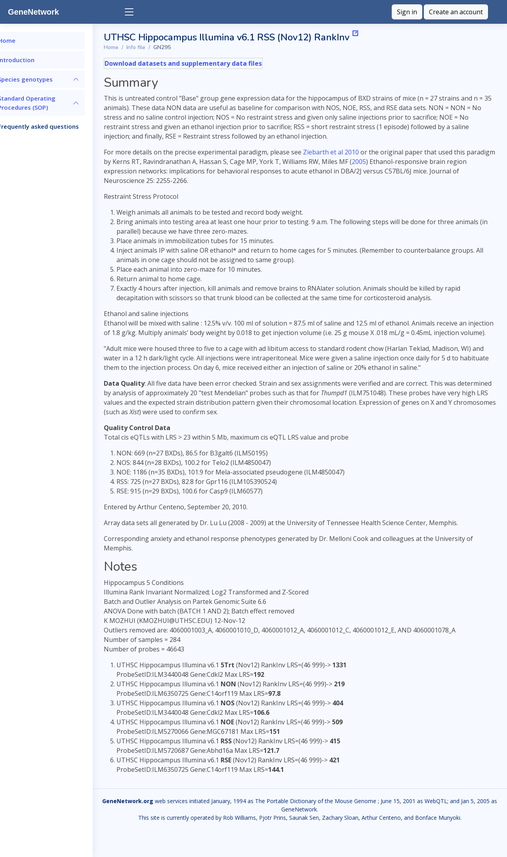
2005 (416, 161)
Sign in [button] (407, 12)
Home (138, 47)
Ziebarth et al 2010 (358, 152)
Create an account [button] (456, 12)
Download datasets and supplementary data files (210, 63)
